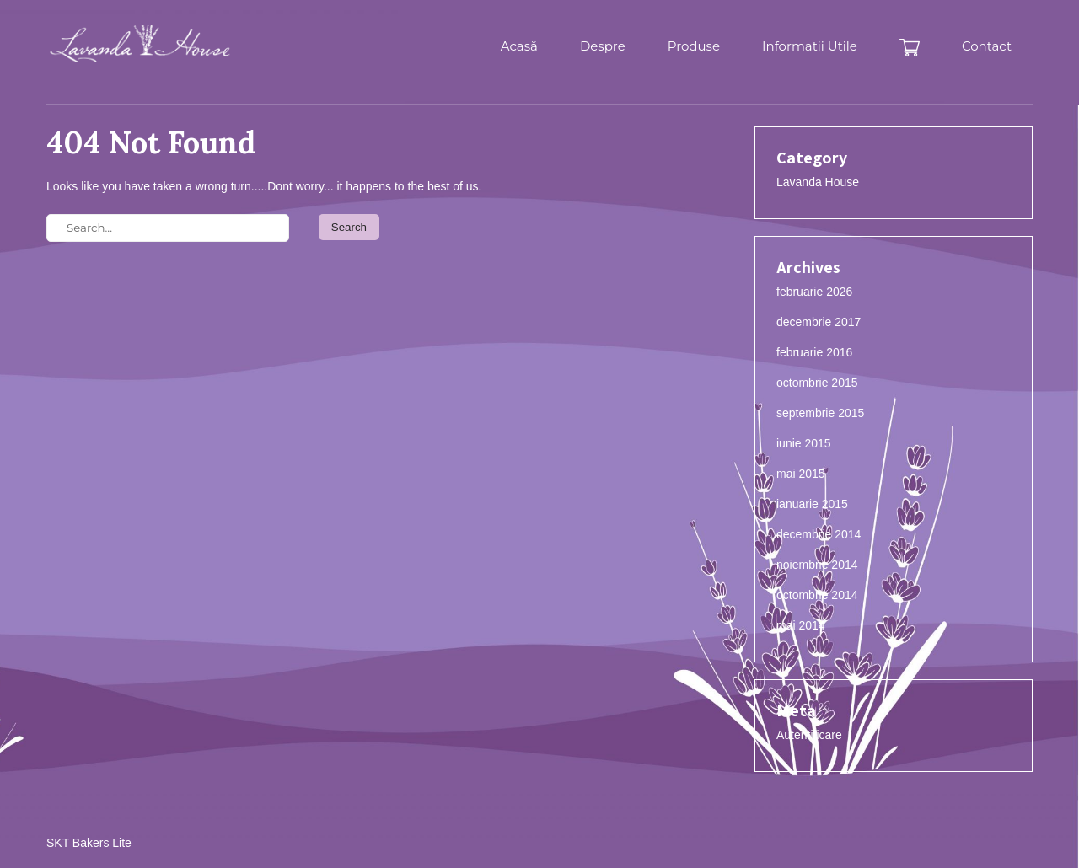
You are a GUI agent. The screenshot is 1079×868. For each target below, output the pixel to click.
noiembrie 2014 (817, 564)
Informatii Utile (809, 46)
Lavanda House (817, 182)
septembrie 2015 (820, 413)
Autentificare (809, 735)
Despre (602, 46)
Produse (694, 46)
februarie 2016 (814, 352)
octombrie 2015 (817, 382)
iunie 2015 (803, 443)
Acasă (519, 46)
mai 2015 (800, 473)
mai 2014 (800, 625)
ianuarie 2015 (812, 504)
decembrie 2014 (818, 534)
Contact (987, 46)
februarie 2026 (814, 291)
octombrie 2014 (817, 595)
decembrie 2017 (818, 322)
